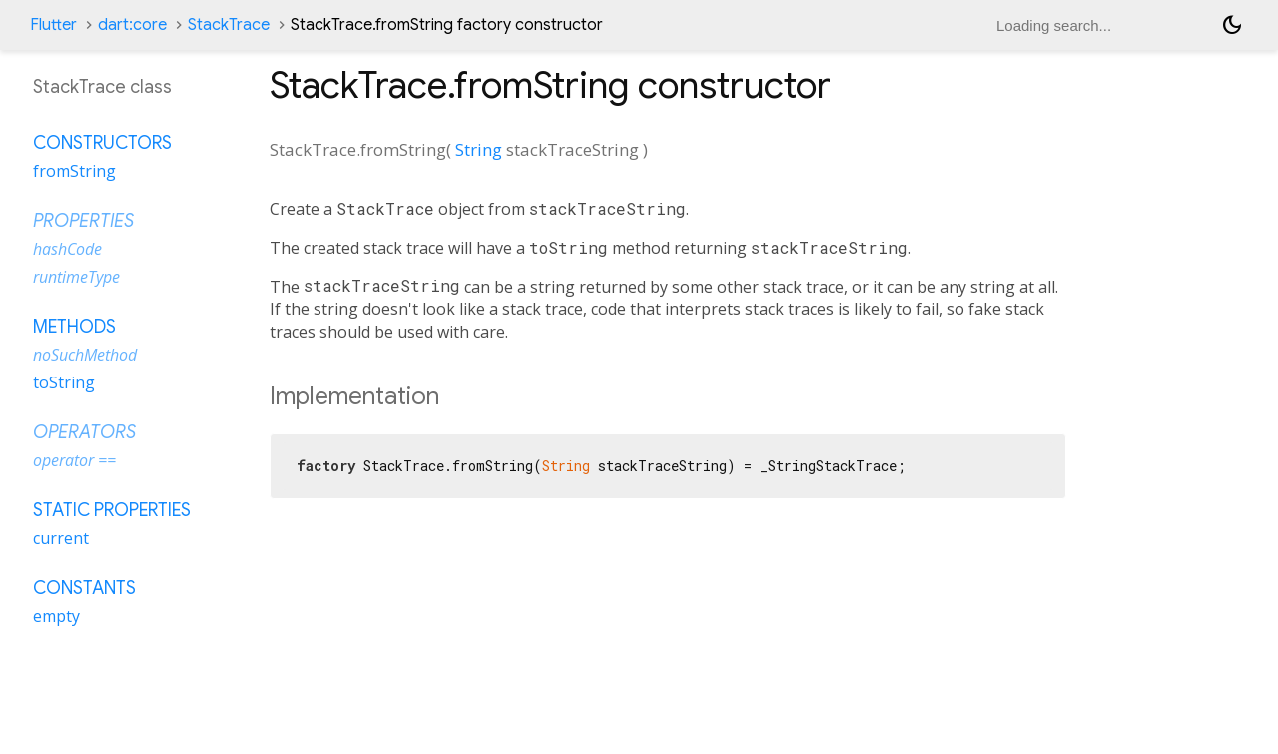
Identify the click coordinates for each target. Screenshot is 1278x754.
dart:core (132, 25)
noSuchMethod (85, 355)
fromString (74, 171)
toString (64, 382)
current (61, 538)
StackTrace (229, 25)
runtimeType (76, 277)
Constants (84, 588)
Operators (84, 432)
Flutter (53, 25)
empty (56, 616)
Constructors (102, 143)
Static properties (112, 510)
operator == (74, 460)
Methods (74, 327)
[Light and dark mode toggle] (1232, 25)
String (478, 149)
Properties (83, 221)
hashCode (67, 249)
